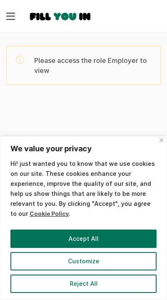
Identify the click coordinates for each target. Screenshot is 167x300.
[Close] (161, 140)
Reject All (84, 283)
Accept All (83, 238)
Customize (83, 261)
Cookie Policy (49, 213)
